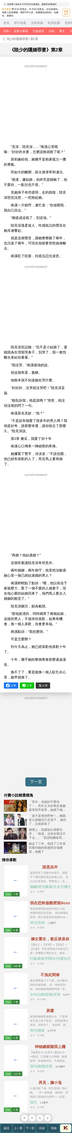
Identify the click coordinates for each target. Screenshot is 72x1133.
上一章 (18, 1128)
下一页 (36, 782)
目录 (42, 1128)
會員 (66, 1128)
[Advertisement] (36, 106)
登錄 (54, 1128)
